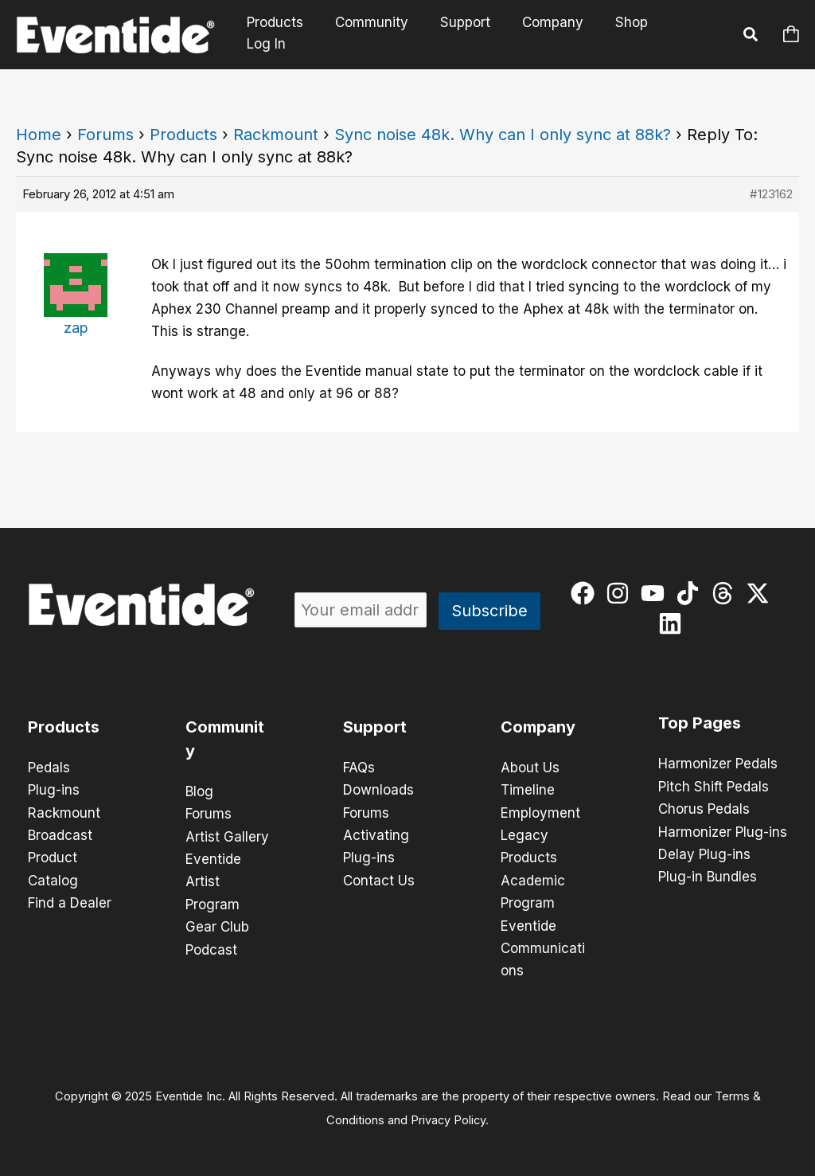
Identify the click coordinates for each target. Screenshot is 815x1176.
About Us (530, 768)
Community (381, 34)
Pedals (49, 768)
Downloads (378, 790)
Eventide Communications (543, 946)
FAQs (359, 768)
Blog (199, 791)
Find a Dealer (69, 901)
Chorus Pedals (704, 808)
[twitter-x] (761, 593)
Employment (540, 812)
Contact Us (379, 879)
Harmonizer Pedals (718, 764)
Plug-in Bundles (707, 875)
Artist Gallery (227, 836)
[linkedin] (673, 623)
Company (552, 34)
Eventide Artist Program (213, 880)
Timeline (528, 790)
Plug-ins (54, 790)
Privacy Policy (448, 1117)
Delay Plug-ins (704, 853)
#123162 (771, 193)
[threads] (726, 593)
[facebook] (586, 593)
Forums (105, 134)
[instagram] (621, 593)
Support (470, 34)
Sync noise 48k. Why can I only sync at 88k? (502, 134)
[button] (751, 36)
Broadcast (60, 834)
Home (38, 134)
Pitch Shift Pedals (713, 786)
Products (289, 34)
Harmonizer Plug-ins (722, 830)
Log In (692, 34)
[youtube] (656, 593)
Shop (626, 34)
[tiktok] (691, 593)
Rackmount (275, 134)
